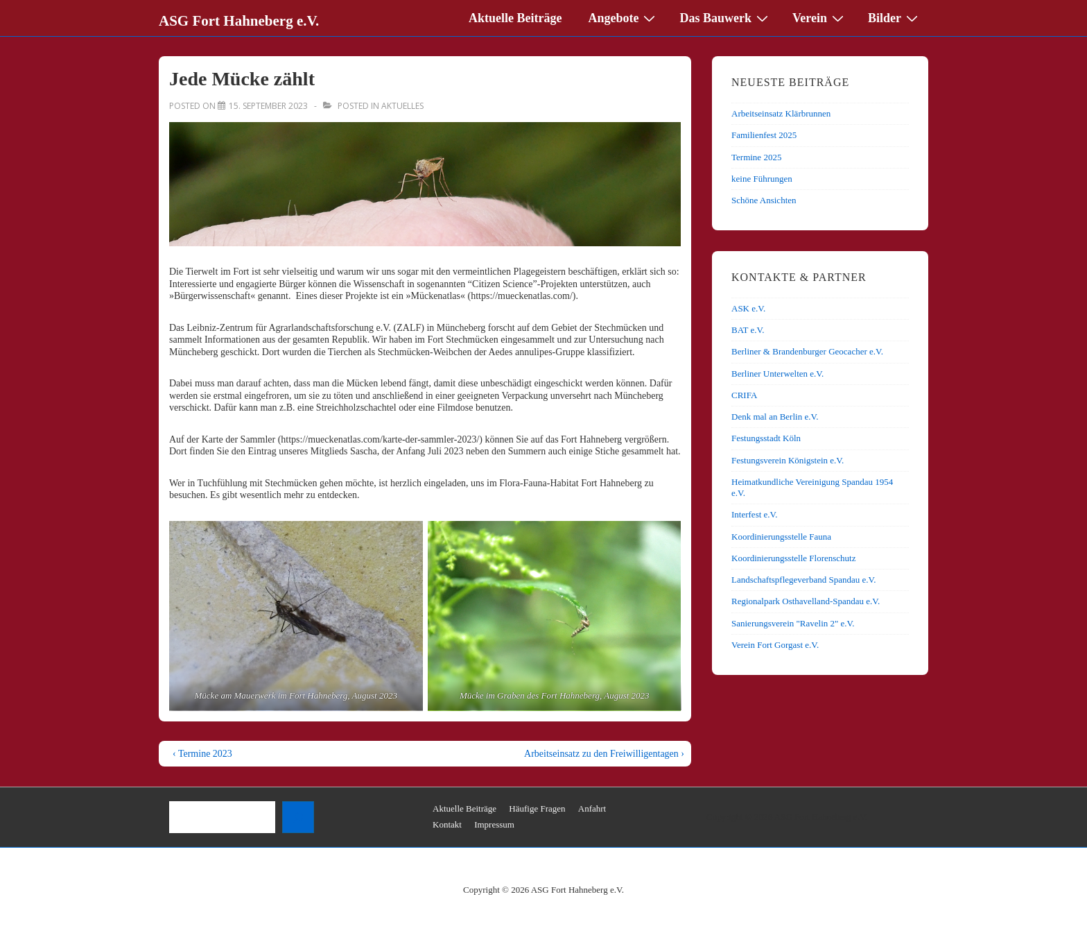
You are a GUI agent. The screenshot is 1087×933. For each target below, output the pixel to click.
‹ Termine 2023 (202, 753)
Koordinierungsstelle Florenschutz (793, 558)
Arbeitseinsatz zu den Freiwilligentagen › (604, 753)
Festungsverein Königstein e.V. (787, 460)
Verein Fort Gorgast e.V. (775, 645)
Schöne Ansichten (764, 200)
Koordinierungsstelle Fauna (781, 536)
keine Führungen (761, 178)
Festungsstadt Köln (766, 438)
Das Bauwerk (725, 17)
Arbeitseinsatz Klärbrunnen (781, 113)
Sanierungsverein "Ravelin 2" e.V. (793, 623)
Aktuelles (402, 106)
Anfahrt (592, 808)
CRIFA (744, 395)
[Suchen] (298, 817)
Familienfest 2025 (764, 135)
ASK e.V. (748, 308)
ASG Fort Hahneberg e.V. (239, 20)
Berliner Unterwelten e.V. (777, 373)
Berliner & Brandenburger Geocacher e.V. (807, 351)
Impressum (494, 824)
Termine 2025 (756, 157)
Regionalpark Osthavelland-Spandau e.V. (805, 601)
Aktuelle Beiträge (515, 18)
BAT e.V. (748, 330)
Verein (819, 17)
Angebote (623, 17)
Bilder (894, 17)
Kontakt (447, 824)
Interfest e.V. (754, 514)
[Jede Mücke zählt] (268, 106)
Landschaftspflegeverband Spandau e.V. (803, 579)
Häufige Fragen (537, 808)
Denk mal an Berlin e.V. (774, 416)
